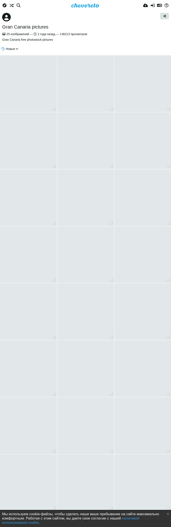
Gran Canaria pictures (25, 27)
